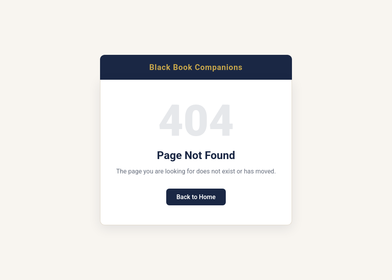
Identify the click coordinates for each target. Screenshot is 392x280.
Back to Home (196, 197)
